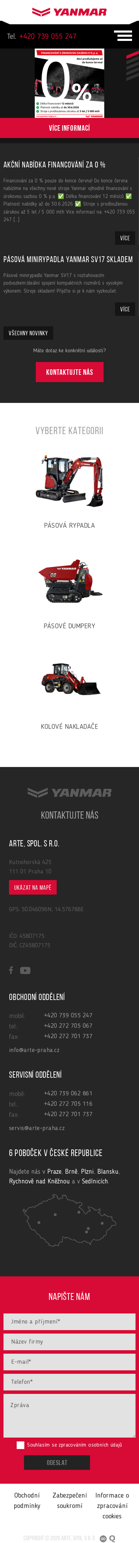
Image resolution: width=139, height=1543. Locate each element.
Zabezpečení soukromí (69, 1501)
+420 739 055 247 (41, 37)
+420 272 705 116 (68, 1104)
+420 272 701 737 (68, 1036)
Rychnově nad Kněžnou (39, 1182)
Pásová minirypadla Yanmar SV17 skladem (68, 260)
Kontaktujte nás (69, 373)
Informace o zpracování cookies (112, 1506)
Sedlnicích (95, 1182)
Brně (71, 1172)
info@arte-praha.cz (34, 1050)
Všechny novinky (28, 333)
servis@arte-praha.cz (37, 1128)
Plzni (87, 1172)
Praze (54, 1172)
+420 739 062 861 (68, 1094)
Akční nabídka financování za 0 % (54, 165)
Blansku (107, 1172)
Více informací (69, 129)
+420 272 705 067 (68, 1026)
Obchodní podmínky (27, 1501)
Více (125, 238)
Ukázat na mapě (32, 888)
